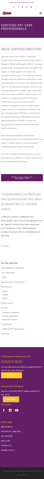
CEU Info (4, 308)
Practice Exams (7, 303)
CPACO (5, 298)
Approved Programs (10, 320)
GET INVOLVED (7, 436)
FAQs (4, 277)
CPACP (5, 291)
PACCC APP (5, 441)
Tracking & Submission (11, 312)
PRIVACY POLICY (7, 450)
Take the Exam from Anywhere (13, 282)
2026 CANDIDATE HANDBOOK (12, 268)
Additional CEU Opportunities (13, 329)
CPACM (5, 295)
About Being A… (7, 287)
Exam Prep (5, 334)
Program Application (10, 316)
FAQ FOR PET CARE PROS (11, 432)
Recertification (6, 324)
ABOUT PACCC (7, 427)
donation (19, 370)
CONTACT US (6, 446)
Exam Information (8, 273)
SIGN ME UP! (11, 399)
